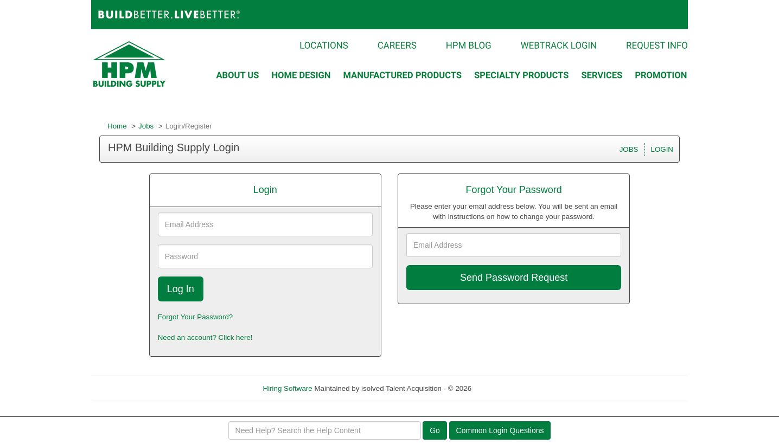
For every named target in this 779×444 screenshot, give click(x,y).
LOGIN (662, 149)
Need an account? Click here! (205, 337)
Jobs (146, 126)
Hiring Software (287, 388)
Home (117, 126)
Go (435, 430)
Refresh (503, 388)
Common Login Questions (500, 430)
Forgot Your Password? (195, 317)
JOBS (629, 149)
